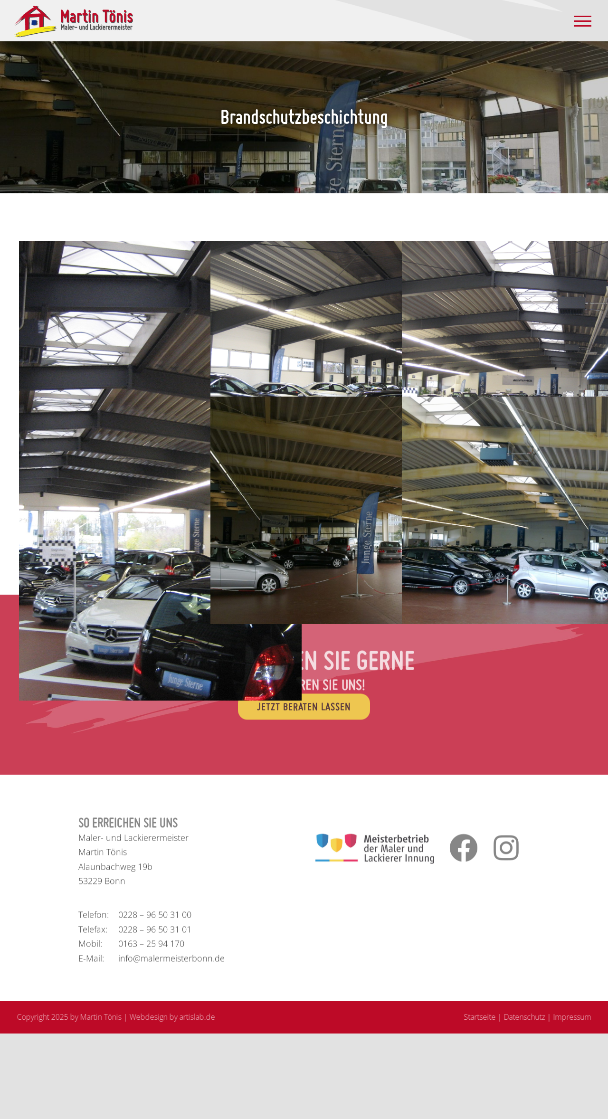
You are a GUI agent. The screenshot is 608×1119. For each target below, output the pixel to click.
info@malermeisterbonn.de (171, 961)
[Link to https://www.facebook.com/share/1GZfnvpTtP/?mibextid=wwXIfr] (460, 851)
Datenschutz (528, 1017)
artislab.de (193, 1017)
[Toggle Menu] (582, 21)
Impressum (576, 1017)
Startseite (483, 1017)
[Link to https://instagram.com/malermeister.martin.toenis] (504, 851)
